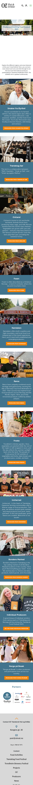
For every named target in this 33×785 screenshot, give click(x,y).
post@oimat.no (16, 738)
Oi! (16, 772)
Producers (16, 776)
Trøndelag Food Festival (16, 759)
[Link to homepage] (8, 5)
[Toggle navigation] (30, 5)
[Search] (22, 5)
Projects (16, 768)
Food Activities (16, 755)
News (16, 780)
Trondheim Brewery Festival (16, 763)
